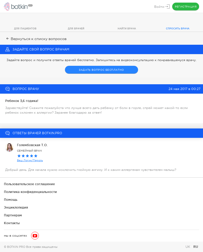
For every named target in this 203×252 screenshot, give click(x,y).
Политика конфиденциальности (30, 191)
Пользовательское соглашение (29, 184)
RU (195, 246)
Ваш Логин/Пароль (30, 160)
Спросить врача (177, 28)
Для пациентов (25, 28)
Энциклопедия (16, 207)
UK (188, 247)
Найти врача (127, 28)
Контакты (12, 223)
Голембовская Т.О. (32, 145)
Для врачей (76, 28)
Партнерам (13, 215)
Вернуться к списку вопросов (36, 39)
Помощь (10, 199)
